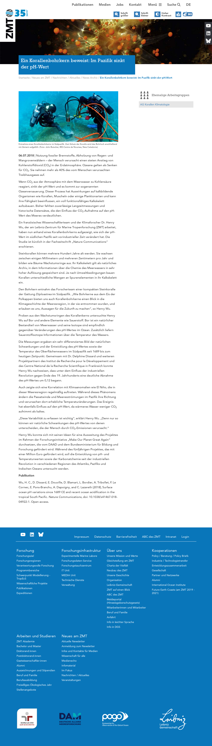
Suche (174, 4)
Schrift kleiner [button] (144, 14)
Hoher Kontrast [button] (166, 14)
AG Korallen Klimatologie (155, 104)
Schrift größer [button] (124, 14)
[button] (188, 4)
